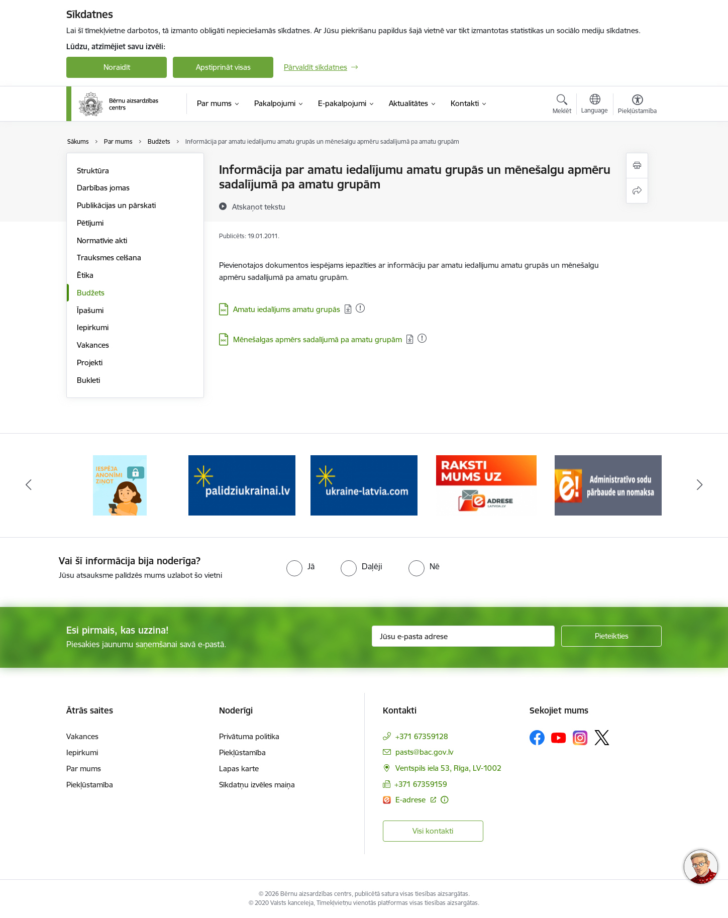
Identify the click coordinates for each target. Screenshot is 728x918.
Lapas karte (239, 768)
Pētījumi (90, 223)
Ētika (85, 275)
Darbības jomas (103, 187)
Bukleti (88, 380)
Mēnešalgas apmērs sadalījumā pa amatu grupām (317, 339)
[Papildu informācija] (444, 799)
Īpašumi (90, 310)
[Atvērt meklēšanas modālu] (562, 105)
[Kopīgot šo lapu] (637, 190)
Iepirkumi (93, 327)
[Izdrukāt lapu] (637, 165)
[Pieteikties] (611, 636)
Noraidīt (116, 67)
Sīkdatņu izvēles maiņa (257, 784)
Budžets (91, 292)
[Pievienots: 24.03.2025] (360, 308)
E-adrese (411, 799)
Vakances (93, 345)
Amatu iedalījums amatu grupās (286, 309)
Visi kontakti (432, 831)
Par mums (83, 768)
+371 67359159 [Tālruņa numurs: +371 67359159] (420, 784)
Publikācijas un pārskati (116, 205)
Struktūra (93, 170)
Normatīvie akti (102, 240)
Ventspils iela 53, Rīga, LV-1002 (448, 768)
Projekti (89, 362)
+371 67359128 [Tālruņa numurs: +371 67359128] (421, 736)
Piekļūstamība (89, 784)
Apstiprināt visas (223, 67)
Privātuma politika (249, 736)
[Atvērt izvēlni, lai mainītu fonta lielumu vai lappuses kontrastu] (637, 105)
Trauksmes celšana (109, 257)
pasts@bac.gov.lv (424, 752)
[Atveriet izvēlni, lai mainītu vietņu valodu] (594, 105)
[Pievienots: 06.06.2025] (422, 338)
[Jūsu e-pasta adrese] (463, 636)
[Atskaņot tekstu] (258, 206)
